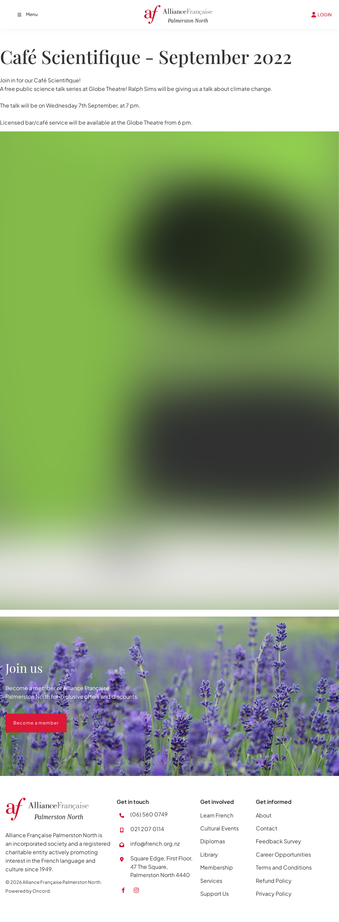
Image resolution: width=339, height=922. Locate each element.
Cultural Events (219, 828)
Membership (216, 867)
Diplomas (212, 841)
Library (209, 854)
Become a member (28, 717)
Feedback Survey (278, 841)
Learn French (216, 815)
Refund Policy (274, 880)
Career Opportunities (283, 854)
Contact (266, 828)
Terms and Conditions (284, 867)
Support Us (214, 893)
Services (211, 880)
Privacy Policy (274, 893)
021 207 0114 (147, 828)
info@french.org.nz (155, 843)
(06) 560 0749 (149, 814)
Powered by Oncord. (28, 891)
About (263, 815)
